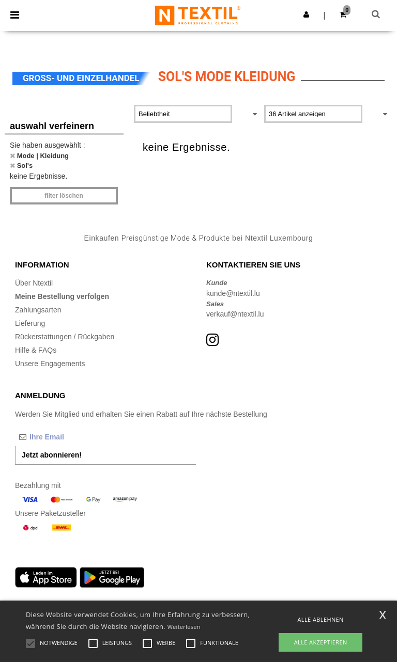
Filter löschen (63, 195)
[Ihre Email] (69, 437)
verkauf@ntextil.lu (235, 314)
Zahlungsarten (38, 310)
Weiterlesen (184, 627)
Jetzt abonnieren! (52, 455)
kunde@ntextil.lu (233, 293)
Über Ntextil (34, 283)
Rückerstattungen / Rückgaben (64, 337)
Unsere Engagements (50, 363)
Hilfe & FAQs (35, 350)
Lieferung (30, 323)
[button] (306, 14)
